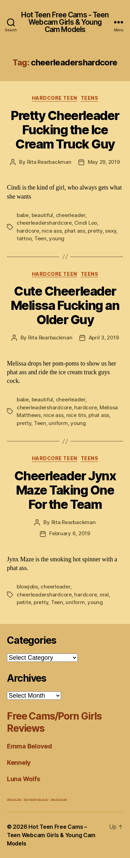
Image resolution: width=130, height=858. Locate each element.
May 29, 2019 (104, 162)
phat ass (74, 230)
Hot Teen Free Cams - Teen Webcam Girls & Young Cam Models (65, 22)
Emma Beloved (29, 746)
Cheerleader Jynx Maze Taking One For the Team (65, 490)
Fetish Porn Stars (14, 799)
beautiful (42, 215)
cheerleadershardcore (44, 222)
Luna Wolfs (23, 779)
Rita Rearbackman (49, 162)
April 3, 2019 (104, 337)
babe (23, 215)
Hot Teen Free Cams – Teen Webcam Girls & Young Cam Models (51, 835)
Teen (40, 238)
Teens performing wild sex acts (36, 799)
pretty (95, 230)
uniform (58, 423)
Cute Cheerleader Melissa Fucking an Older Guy (65, 305)
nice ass (52, 230)
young (56, 238)
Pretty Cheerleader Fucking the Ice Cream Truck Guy (65, 130)
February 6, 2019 (69, 533)
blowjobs (27, 586)
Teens (89, 98)
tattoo (24, 238)
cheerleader (70, 215)
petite (24, 602)
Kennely (19, 762)
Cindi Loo (85, 222)
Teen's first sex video (59, 799)
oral (104, 594)
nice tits (76, 415)
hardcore (28, 230)
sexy (110, 230)
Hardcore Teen (54, 98)
